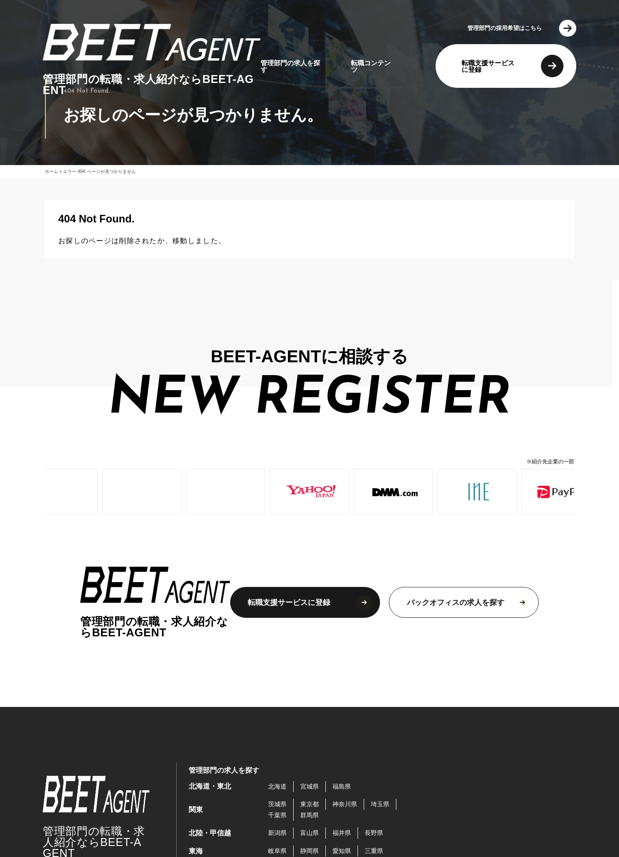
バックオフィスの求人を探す (455, 602)
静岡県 (309, 850)
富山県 (309, 832)
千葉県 (277, 815)
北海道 (277, 786)
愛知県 (341, 850)
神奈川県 (344, 804)
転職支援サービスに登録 (488, 66)
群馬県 (309, 815)
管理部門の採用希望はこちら (504, 28)
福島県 (341, 786)
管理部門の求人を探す (290, 66)
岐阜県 (277, 850)
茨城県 (277, 804)
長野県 (374, 832)
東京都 (309, 804)
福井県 (341, 832)
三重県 (374, 850)
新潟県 (277, 832)
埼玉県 (380, 804)
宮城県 (309, 786)
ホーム (51, 171)
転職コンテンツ (371, 66)
